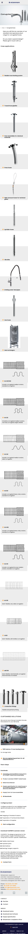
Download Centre (8, 911)
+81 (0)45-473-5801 (11, 884)
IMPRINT (4, 931)
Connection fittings (10, 706)
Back (3, 28)
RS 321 (6, 417)
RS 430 (6, 527)
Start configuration (9, 824)
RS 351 (6, 600)
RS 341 (6, 454)
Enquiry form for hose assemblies (13, 792)
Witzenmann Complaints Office (12, 919)
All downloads (7, 796)
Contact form (7, 862)
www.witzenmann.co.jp (13, 889)
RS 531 (6, 491)
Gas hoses (7, 320)
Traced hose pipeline (10, 106)
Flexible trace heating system (13, 75)
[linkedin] (2, 893)
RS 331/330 (7, 381)
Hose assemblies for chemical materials (13, 136)
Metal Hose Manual (8, 782)
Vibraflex (7, 259)
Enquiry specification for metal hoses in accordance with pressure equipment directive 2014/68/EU (15, 787)
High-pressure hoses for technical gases (14, 198)
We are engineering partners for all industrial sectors (13, 759)
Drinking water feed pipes (12, 290)
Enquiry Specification (9, 916)
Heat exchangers (9, 350)
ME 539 (6, 670)
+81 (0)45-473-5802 (9, 886)
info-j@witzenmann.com (12, 887)
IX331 (5, 635)
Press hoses (8, 167)
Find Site (5, 901)
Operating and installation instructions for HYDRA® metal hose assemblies (14, 774)
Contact (5, 904)
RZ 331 (6, 564)
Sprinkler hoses (9, 229)
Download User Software (10, 914)
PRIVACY (12, 931)
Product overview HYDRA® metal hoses (14, 779)
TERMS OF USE (20, 931)
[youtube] (14, 893)
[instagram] (26, 893)
